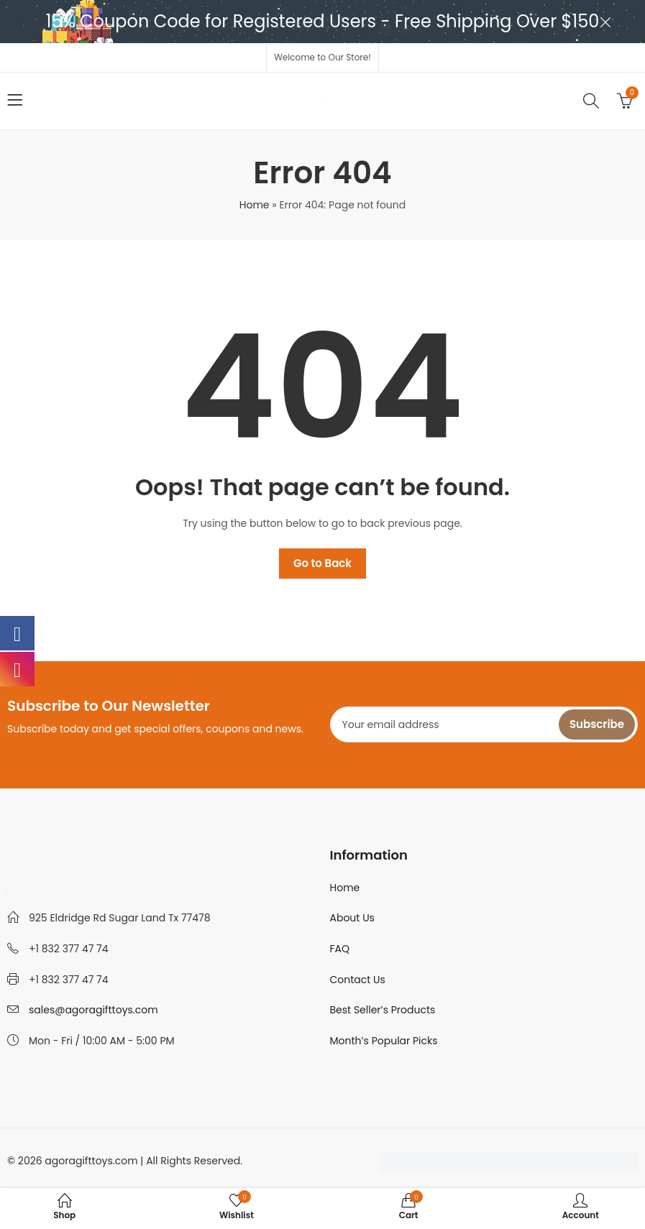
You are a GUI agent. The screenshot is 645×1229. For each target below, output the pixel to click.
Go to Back (322, 563)
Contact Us (357, 979)
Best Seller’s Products (383, 1010)
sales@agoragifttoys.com (93, 1010)
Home (254, 205)
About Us (352, 918)
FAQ (340, 949)
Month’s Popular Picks (384, 1041)
